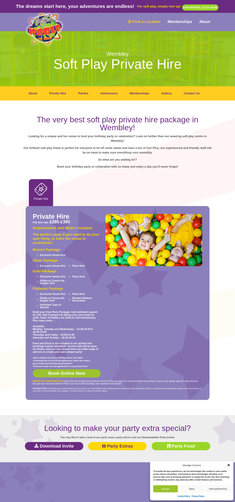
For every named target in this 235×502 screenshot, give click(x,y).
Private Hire (57, 93)
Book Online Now (66, 373)
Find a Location (144, 21)
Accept (165, 488)
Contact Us (192, 93)
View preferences (218, 488)
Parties (83, 93)
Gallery (166, 93)
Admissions (109, 93)
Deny (191, 488)
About (204, 21)
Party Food (181, 446)
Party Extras (117, 446)
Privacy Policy (198, 496)
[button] (228, 465)
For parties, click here (200, 5)
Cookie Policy (183, 496)
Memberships (179, 21)
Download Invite (54, 446)
